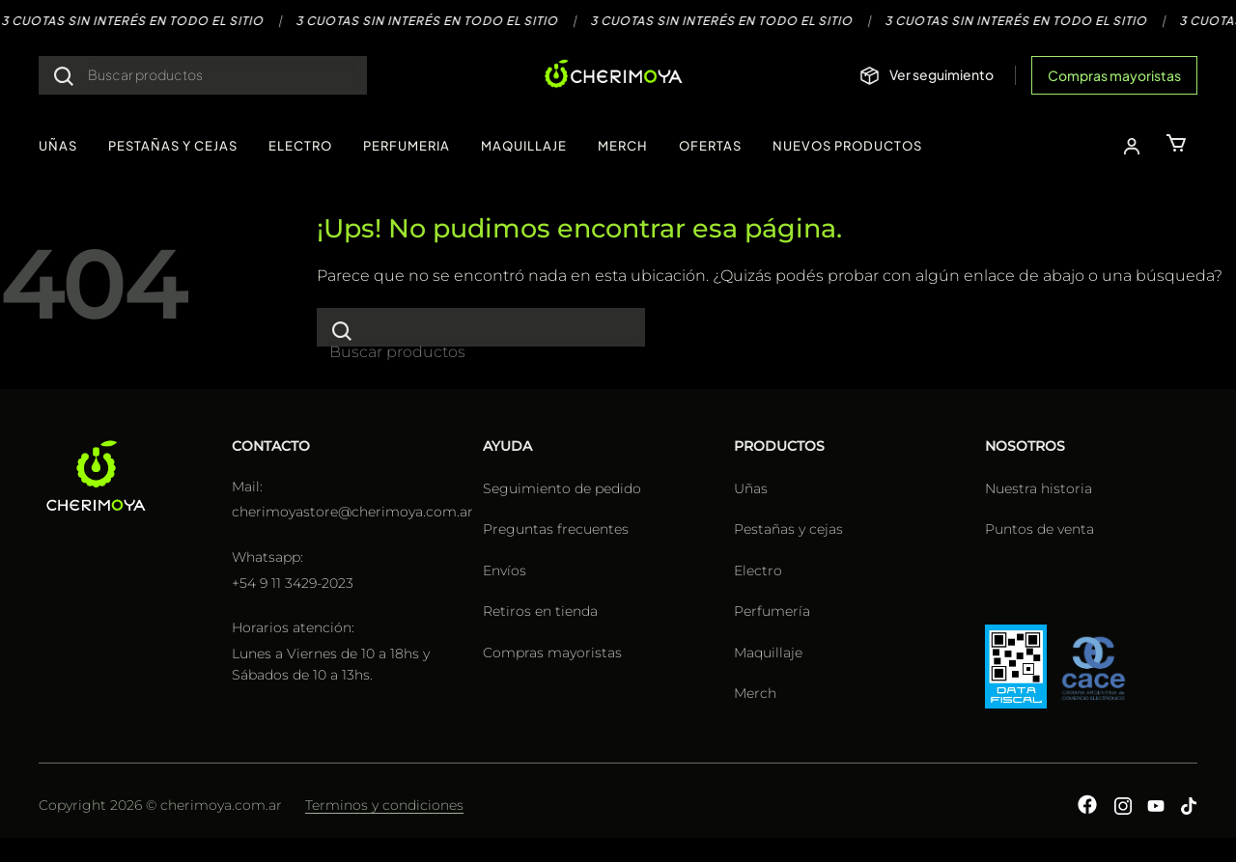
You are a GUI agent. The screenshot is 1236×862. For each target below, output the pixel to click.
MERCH (623, 145)
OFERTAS (710, 145)
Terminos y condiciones (384, 805)
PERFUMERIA (406, 145)
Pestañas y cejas (788, 529)
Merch (755, 693)
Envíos (504, 570)
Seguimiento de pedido (562, 488)
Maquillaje (768, 652)
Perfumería (772, 611)
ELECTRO (300, 145)
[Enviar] (63, 75)
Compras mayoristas (1114, 75)
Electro (758, 570)
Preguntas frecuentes (556, 529)
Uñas (751, 488)
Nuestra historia (1038, 488)
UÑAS (58, 145)
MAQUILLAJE (524, 145)
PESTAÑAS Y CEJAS (173, 145)
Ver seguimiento (941, 74)
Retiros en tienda (540, 611)
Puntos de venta (1039, 529)
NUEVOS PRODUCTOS (847, 145)
